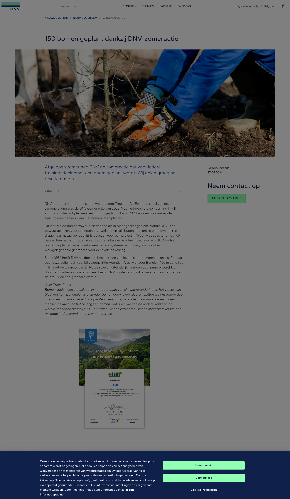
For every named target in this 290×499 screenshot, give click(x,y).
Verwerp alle (203, 481)
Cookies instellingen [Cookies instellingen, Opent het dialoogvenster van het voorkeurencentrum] (204, 493)
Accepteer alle (203, 468)
